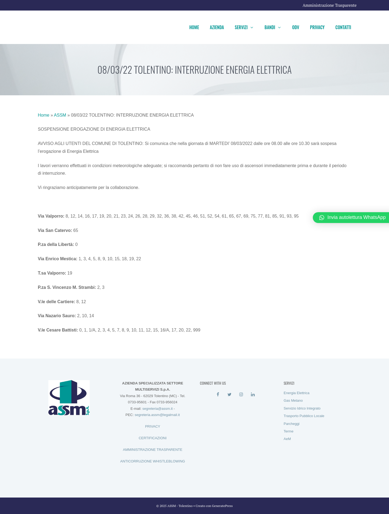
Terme (288, 431)
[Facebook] (218, 395)
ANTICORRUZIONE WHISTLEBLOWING (152, 461)
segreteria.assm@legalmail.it (157, 415)
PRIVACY (152, 426)
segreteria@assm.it (157, 409)
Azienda (217, 27)
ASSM (60, 115)
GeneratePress (222, 506)
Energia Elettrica (296, 393)
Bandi (275, 27)
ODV (295, 27)
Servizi (247, 27)
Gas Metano (293, 400)
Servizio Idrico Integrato (302, 408)
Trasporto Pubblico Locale (304, 416)
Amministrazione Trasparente (330, 5)
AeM (287, 439)
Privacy (317, 27)
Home (194, 27)
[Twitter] (229, 395)
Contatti (343, 27)
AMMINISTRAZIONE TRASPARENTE (152, 450)
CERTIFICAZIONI (152, 438)
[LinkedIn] (252, 395)
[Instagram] (241, 395)
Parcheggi (292, 424)
